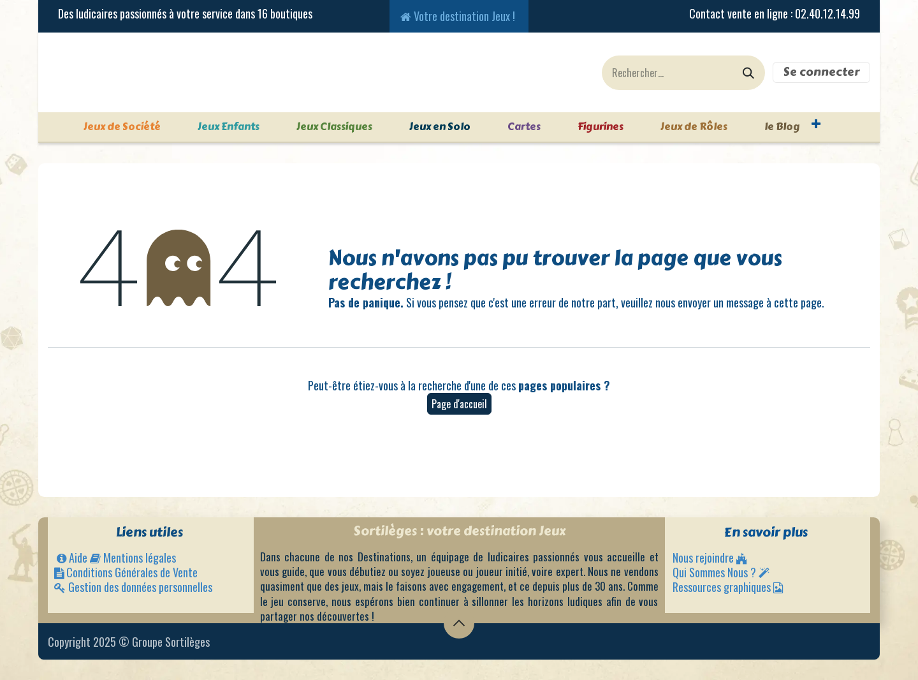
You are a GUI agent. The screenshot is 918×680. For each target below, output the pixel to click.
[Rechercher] (748, 72)
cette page (798, 302)
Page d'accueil (459, 403)
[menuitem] (110, 127)
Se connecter (821, 72)
